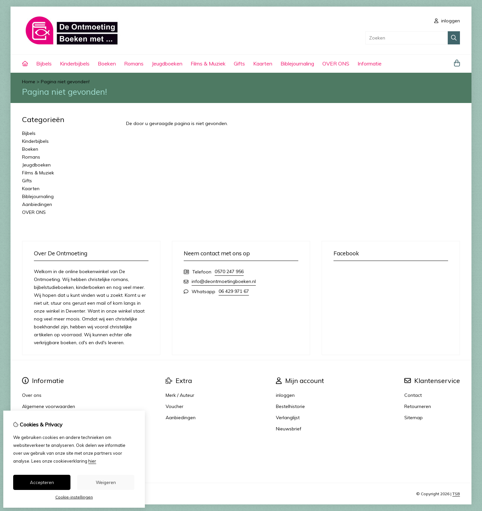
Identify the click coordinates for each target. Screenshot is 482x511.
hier (92, 461)
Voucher (174, 406)
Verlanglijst (288, 418)
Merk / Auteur (180, 395)
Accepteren (42, 482)
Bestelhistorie (290, 406)
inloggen (447, 21)
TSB (456, 493)
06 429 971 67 (234, 291)
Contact (413, 395)
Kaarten (262, 63)
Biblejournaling (297, 63)
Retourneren (417, 406)
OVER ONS (335, 63)
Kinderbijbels (75, 63)
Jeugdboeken (167, 63)
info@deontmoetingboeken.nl (224, 281)
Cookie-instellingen (74, 497)
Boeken (107, 63)
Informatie (370, 63)
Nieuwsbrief (288, 429)
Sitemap (413, 418)
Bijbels (44, 63)
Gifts (239, 63)
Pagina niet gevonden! (65, 82)
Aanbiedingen (37, 204)
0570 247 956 (229, 271)
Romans (134, 63)
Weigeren (106, 482)
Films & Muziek (208, 63)
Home (28, 82)
